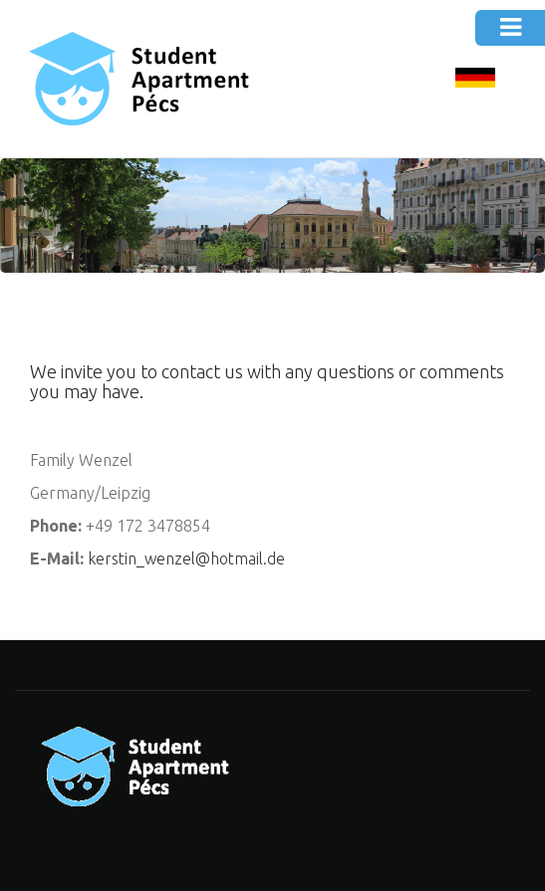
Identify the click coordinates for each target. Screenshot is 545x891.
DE (475, 79)
